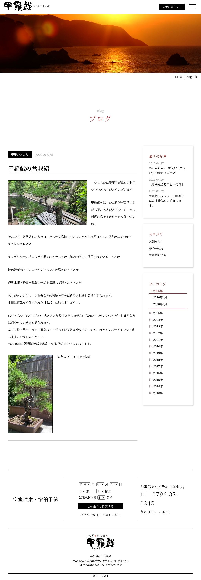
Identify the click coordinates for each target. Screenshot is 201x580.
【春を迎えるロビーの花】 (166, 184)
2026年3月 (160, 303)
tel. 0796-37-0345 (160, 499)
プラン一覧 (87, 515)
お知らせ (155, 240)
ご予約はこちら (170, 7)
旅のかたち (156, 247)
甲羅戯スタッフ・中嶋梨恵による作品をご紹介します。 (166, 200)
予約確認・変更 (110, 515)
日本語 (177, 77)
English (191, 77)
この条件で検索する (100, 506)
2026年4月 (160, 296)
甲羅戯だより (158, 254)
